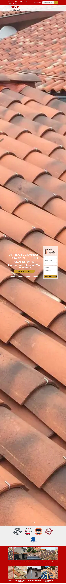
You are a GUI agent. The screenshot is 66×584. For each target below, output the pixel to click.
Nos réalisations (24, 271)
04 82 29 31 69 (15, 2)
